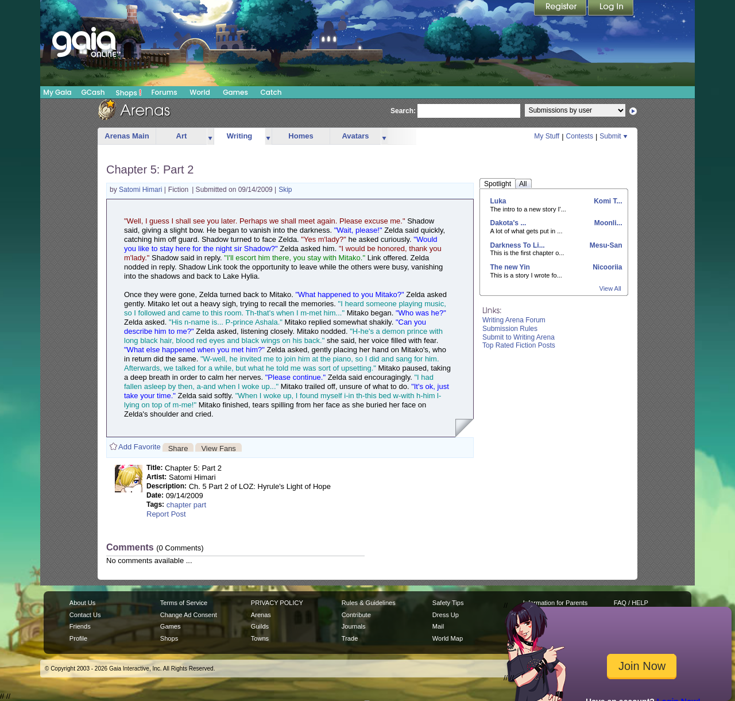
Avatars (355, 136)
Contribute (356, 614)
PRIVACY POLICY (277, 602)
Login (611, 8)
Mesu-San (604, 245)
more (210, 136)
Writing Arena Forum (514, 320)
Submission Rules (509, 329)
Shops (129, 92)
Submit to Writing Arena (518, 337)
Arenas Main (127, 136)
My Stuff (546, 136)
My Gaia (57, 92)
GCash (93, 92)
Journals (354, 626)
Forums (164, 92)
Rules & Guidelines (369, 602)
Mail (438, 626)
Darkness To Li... (517, 245)
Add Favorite (139, 446)
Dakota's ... (508, 223)
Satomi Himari (141, 190)
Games (235, 92)
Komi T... (607, 201)
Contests (579, 136)
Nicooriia (606, 267)
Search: (403, 111)
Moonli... (607, 223)
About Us (82, 602)
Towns (260, 638)
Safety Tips (448, 602)
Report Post (166, 514)
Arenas (261, 614)
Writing (240, 136)
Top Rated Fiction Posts (518, 345)
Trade (350, 638)
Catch (271, 92)
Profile (78, 638)
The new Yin (510, 267)
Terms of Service (183, 602)
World (199, 92)
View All (610, 288)
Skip (285, 190)
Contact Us (85, 614)
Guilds (260, 626)
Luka (498, 201)
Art (181, 136)
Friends (80, 626)
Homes (300, 136)
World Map (447, 638)
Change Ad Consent (188, 614)
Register (561, 8)
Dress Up (445, 614)
